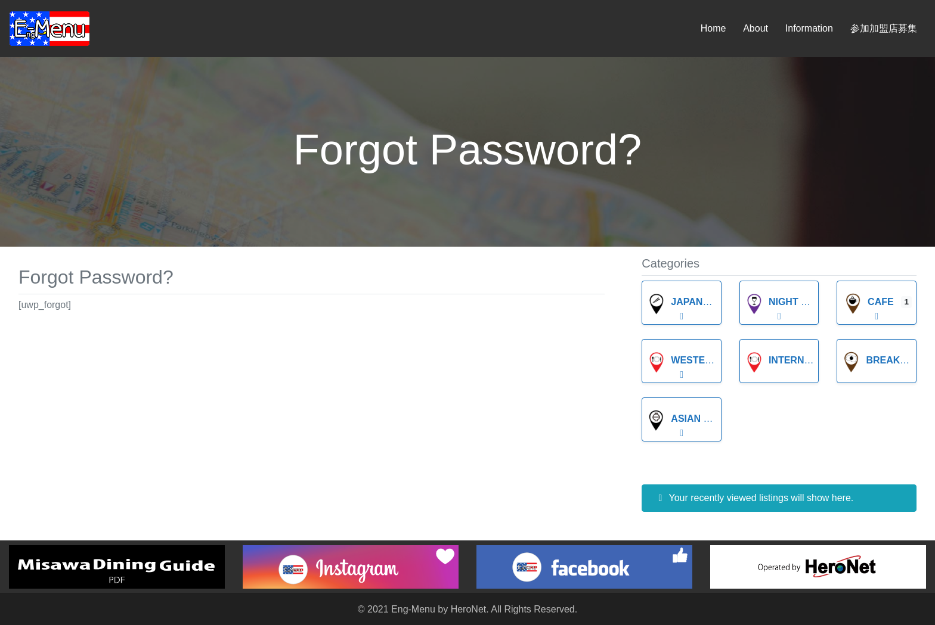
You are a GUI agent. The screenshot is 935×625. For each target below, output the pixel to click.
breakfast (883, 360)
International (795, 360)
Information (809, 28)
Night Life (783, 302)
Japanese (685, 302)
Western (683, 360)
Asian (674, 418)
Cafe (868, 302)
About (755, 28)
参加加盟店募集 (883, 28)
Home (713, 28)
